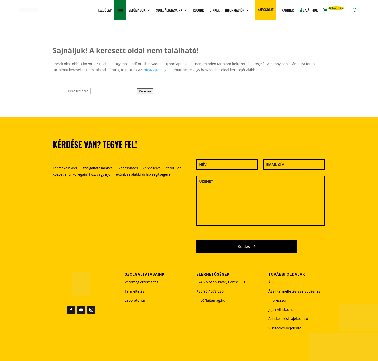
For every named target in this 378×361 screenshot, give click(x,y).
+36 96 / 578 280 (210, 291)
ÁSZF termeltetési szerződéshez (294, 291)
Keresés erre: (79, 91)
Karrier (287, 10)
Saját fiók (310, 10)
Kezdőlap (105, 10)
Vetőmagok (136, 10)
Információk (234, 10)
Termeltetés (134, 291)
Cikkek (215, 10)
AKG (120, 10)
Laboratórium (136, 300)
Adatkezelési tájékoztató (288, 318)
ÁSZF (272, 282)
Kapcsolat (265, 9)
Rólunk (198, 10)
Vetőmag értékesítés (141, 282)
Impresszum (278, 300)
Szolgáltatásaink (169, 10)
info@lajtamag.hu (157, 69)
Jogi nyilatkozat (280, 309)
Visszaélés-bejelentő (284, 328)
